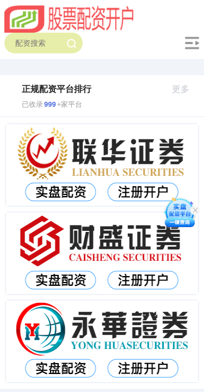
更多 (185, 89)
